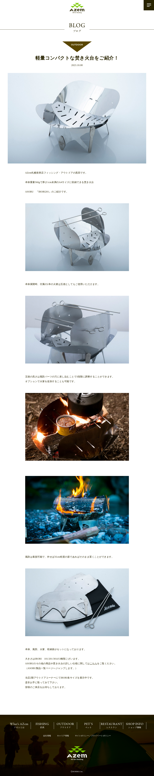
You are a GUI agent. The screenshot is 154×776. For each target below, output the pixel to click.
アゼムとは (19, 725)
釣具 (42, 725)
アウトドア (65, 725)
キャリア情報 (63, 736)
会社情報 (47, 736)
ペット (88, 725)
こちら (93, 663)
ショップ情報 (134, 725)
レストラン (111, 725)
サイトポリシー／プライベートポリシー (93, 736)
